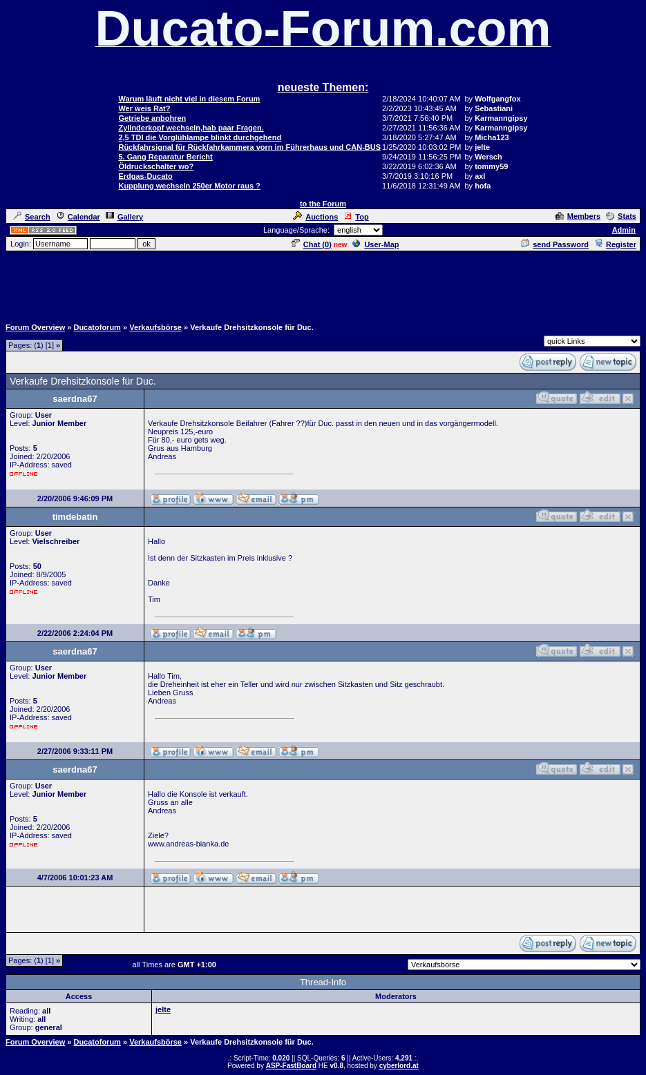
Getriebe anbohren (152, 118)
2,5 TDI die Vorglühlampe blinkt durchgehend (199, 137)
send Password (555, 244)
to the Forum (323, 204)
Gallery (124, 217)
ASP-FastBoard (291, 1065)
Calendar (78, 217)
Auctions (315, 217)
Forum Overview (35, 327)
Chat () (312, 244)
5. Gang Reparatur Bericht (165, 157)
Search (31, 217)
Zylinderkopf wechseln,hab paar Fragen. (190, 128)
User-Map (375, 244)
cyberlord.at (399, 1065)
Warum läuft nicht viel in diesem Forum (189, 99)
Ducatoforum (96, 327)
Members (577, 216)
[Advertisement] (323, 284)
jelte (163, 1009)
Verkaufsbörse (155, 327)
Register (615, 244)
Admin (624, 230)
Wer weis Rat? (144, 108)
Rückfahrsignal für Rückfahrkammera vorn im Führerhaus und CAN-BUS (249, 147)
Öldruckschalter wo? (155, 166)
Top (355, 217)
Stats (621, 216)
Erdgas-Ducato (145, 176)
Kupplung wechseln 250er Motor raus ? (189, 186)
